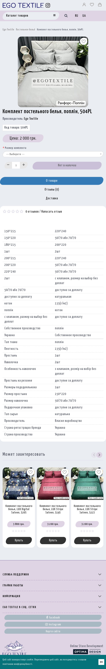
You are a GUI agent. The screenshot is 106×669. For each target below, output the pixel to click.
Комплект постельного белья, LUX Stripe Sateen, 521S (87, 509)
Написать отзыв (51, 211)
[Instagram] (48, 5)
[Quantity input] (16, 165)
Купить (19, 540)
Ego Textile (8, 29)
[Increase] (24, 165)
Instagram (53, 624)
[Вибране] (92, 5)
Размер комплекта (15, 148)
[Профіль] (84, 5)
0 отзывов (32, 211)
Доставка (52, 198)
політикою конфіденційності (17, 664)
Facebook (53, 617)
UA (84, 15)
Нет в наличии (67, 165)
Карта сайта (53, 631)
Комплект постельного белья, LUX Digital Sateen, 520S (18, 509)
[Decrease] (8, 165)
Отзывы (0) (52, 189)
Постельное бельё (25, 29)
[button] (99, 455)
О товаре (52, 180)
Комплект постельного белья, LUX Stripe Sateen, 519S (53, 509)
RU (76, 15)
